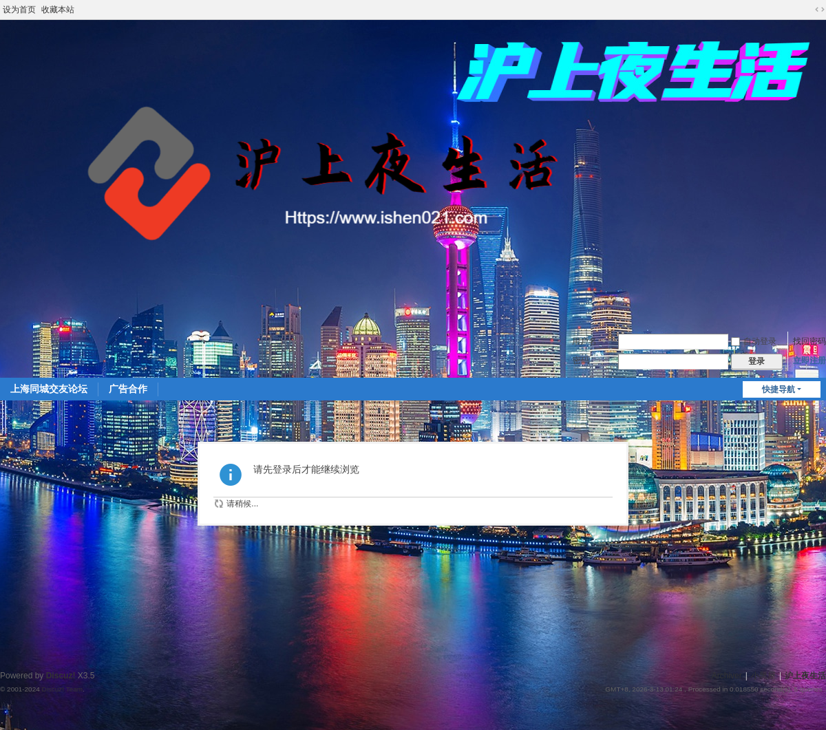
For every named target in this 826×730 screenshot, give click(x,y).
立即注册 (809, 360)
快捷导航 (778, 389)
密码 (581, 360)
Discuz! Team (62, 689)
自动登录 (753, 341)
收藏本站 (57, 9)
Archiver (727, 675)
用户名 (584, 341)
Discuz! (61, 675)
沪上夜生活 (805, 675)
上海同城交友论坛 (48, 388)
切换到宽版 (820, 9)
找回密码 (809, 341)
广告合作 (128, 388)
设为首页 (19, 9)
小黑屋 (763, 675)
